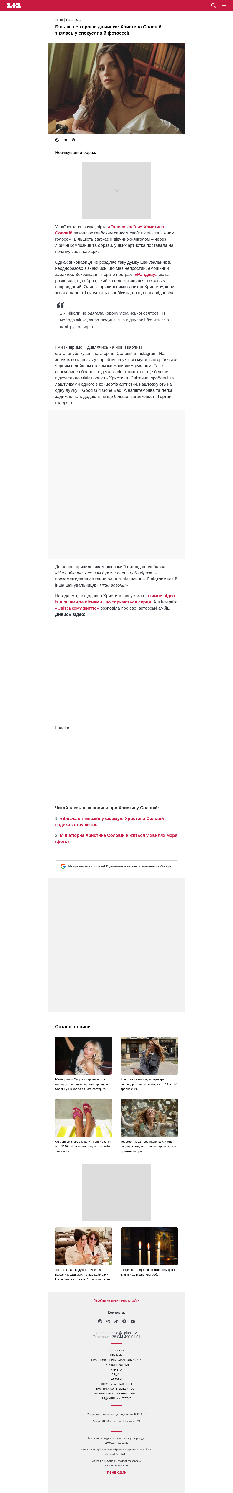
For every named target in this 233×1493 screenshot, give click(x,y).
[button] (224, 6)
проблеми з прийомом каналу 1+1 (116, 1360)
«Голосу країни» (125, 226)
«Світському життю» (77, 608)
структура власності (116, 1384)
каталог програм (116, 1365)
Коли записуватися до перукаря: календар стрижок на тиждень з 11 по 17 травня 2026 (149, 1084)
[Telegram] (65, 140)
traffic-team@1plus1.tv (116, 1465)
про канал (116, 1350)
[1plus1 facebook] (124, 1321)
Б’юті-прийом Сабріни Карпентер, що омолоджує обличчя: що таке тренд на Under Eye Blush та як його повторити (81, 1084)
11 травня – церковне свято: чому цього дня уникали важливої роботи (148, 1272)
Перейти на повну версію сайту (116, 1300)
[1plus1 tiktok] (116, 1322)
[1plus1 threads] (108, 1322)
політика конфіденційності (116, 1389)
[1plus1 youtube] (133, 1322)
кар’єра (116, 1369)
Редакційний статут (116, 1398)
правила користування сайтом (116, 1393)
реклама (116, 1355)
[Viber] (73, 140)
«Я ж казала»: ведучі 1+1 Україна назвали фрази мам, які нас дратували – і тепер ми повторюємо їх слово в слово (83, 1274)
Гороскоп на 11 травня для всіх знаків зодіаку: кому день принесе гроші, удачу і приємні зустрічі (149, 1146)
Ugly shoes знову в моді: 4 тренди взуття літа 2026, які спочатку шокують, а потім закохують (83, 1146)
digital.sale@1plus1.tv (116, 1454)
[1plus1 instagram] (100, 1321)
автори (116, 1379)
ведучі (116, 1374)
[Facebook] (57, 140)
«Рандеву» (146, 274)
